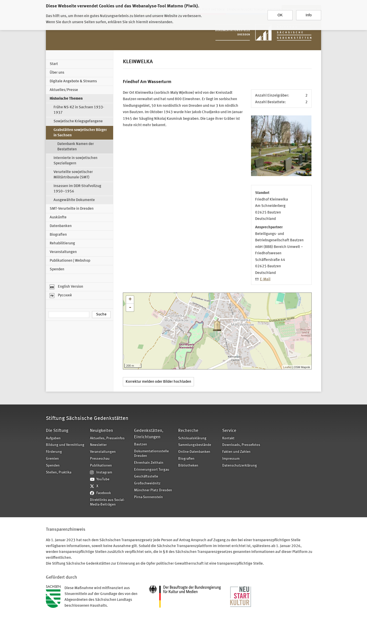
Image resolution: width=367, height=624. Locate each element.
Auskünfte (58, 217)
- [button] (130, 307)
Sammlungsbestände (194, 445)
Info (308, 15)
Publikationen (101, 465)
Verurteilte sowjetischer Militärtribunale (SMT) (73, 174)
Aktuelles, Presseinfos (107, 438)
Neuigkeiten (101, 431)
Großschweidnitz (147, 483)
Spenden (57, 269)
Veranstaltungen (63, 252)
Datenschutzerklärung (239, 465)
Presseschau (100, 458)
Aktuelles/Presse (64, 90)
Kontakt (228, 438)
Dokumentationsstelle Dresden (151, 454)
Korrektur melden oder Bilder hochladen (158, 382)
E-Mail (265, 279)
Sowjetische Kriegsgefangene (78, 121)
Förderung (54, 452)
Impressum (231, 458)
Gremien (52, 458)
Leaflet (287, 367)
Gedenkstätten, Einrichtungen (148, 434)
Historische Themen (66, 99)
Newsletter (98, 445)
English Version (66, 287)
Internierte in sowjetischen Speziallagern (75, 160)
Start (54, 64)
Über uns (57, 73)
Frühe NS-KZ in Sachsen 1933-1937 (79, 110)
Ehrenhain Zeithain (148, 462)
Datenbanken (61, 226)
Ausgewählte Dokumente (74, 200)
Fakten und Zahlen (236, 452)
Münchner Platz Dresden (153, 490)
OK (280, 15)
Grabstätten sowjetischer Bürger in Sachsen (80, 132)
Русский (61, 295)
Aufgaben (53, 438)
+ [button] (130, 299)
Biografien (58, 235)
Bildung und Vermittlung (65, 445)
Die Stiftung (57, 431)
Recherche (188, 431)
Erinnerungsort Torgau (151, 469)
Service (229, 431)
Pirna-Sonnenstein (148, 497)
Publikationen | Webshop (70, 261)
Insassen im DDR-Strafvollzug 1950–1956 (77, 188)
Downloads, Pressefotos (241, 445)
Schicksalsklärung (192, 438)
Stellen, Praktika (58, 472)
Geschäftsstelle (146, 476)
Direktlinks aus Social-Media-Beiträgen (107, 502)
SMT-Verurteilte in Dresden (72, 209)
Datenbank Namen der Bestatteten (75, 146)
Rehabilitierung (62, 243)
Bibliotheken (188, 465)
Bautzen (140, 444)
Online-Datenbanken (194, 452)
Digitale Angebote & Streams (73, 81)
